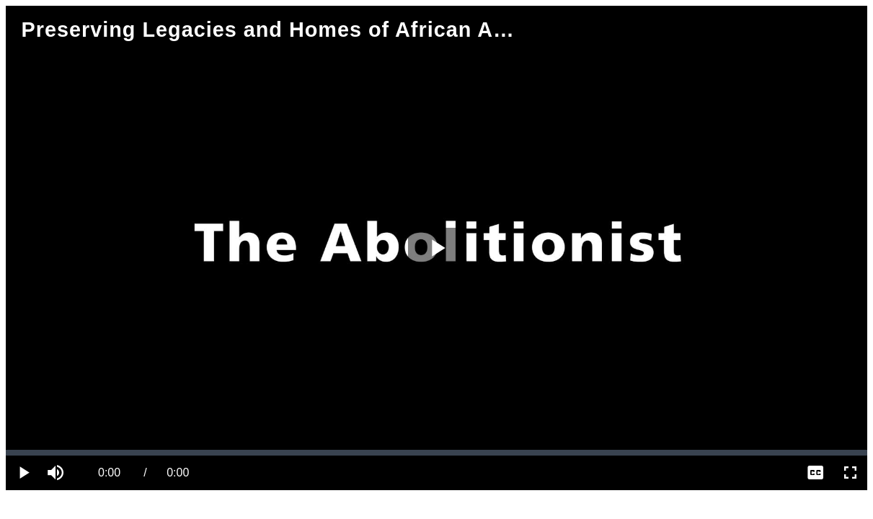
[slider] (436, 453)
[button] (57, 473)
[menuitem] (815, 473)
